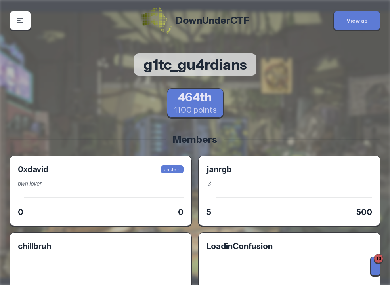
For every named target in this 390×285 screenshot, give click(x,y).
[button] (20, 20)
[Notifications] (375, 266)
